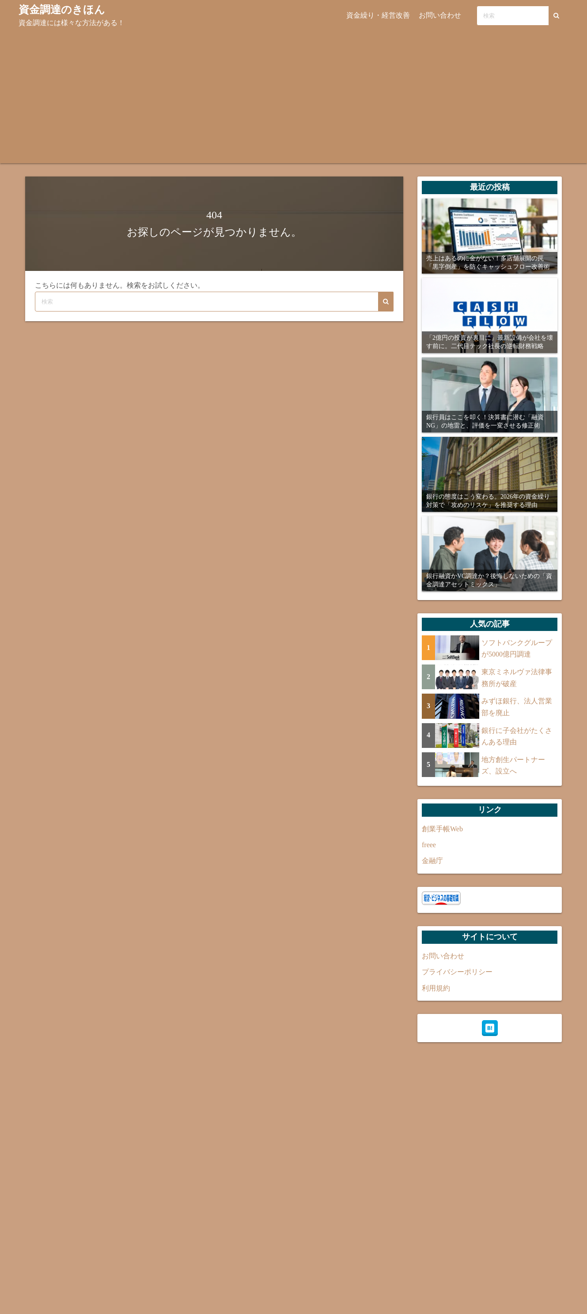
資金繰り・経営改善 (378, 15)
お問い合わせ (440, 15)
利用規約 (436, 988)
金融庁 (432, 860)
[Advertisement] (294, 97)
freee (429, 844)
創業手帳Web (442, 829)
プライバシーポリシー (457, 972)
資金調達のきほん (62, 9)
